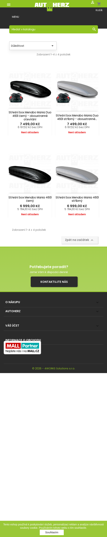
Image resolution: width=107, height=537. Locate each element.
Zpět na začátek (79, 240)
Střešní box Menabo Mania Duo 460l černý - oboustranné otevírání (30, 115)
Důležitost (33, 46)
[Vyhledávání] (53, 29)
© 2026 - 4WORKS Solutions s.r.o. (53, 368)
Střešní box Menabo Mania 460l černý (30, 199)
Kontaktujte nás (54, 282)
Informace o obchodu (23, 340)
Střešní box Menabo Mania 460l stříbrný (77, 199)
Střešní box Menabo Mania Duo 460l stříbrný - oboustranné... (77, 117)
